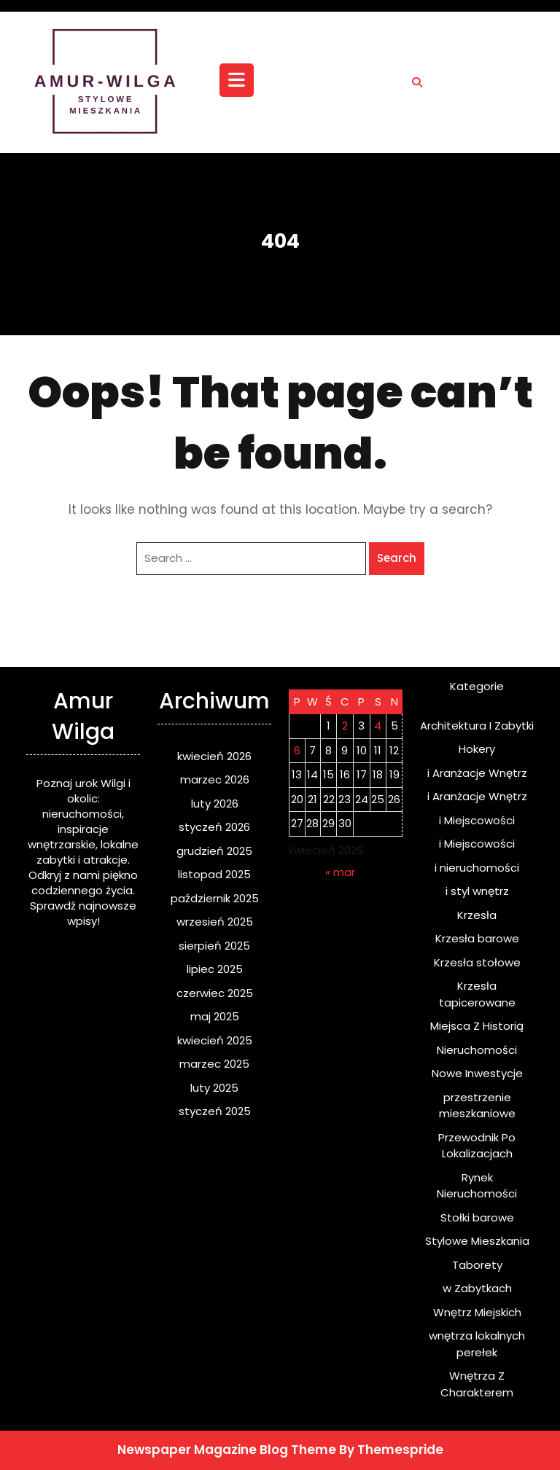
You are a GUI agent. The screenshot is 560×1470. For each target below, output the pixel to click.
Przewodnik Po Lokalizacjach (477, 1146)
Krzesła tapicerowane (477, 994)
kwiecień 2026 (214, 756)
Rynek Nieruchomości (477, 1186)
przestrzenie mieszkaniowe (477, 1106)
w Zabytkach (477, 1288)
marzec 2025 (214, 1063)
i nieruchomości (477, 867)
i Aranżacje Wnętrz (477, 773)
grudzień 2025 (214, 851)
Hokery (477, 748)
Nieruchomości (477, 1049)
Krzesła (477, 915)
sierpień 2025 (214, 945)
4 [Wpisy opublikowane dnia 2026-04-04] (377, 725)
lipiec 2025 (215, 969)
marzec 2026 (214, 779)
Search (396, 558)
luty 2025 (214, 1087)
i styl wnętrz (477, 891)
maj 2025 (214, 1016)
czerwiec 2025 (214, 993)
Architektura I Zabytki (477, 725)
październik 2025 (215, 898)
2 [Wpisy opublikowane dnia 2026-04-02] (345, 725)
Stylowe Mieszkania (477, 1240)
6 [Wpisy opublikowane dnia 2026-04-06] (297, 750)
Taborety (477, 1264)
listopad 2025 (214, 874)
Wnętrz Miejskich (477, 1312)
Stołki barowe (477, 1217)
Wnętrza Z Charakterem (476, 1384)
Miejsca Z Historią (477, 1025)
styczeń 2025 (215, 1111)
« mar (340, 872)
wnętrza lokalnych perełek (477, 1344)
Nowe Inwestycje (477, 1073)
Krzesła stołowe (477, 962)
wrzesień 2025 (214, 921)
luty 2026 (214, 803)
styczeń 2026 (214, 826)
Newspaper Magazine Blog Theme (226, 1449)
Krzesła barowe (477, 938)
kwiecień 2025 (214, 1040)
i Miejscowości (477, 820)
